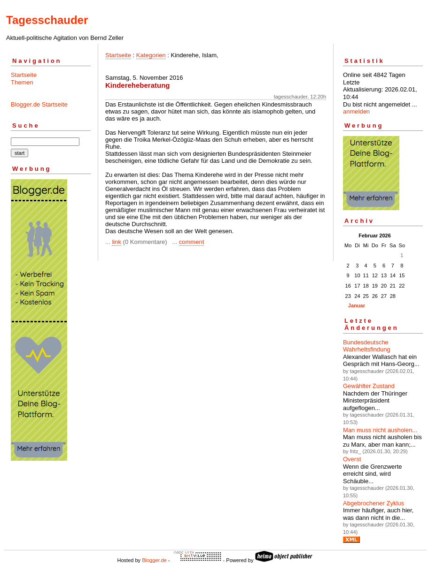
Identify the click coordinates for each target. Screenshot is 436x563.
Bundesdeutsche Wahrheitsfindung (366, 346)
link (116, 241)
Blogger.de (154, 560)
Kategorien (151, 55)
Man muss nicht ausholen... (380, 430)
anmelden (356, 111)
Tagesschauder (47, 20)
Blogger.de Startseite (39, 104)
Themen (22, 82)
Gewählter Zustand (369, 385)
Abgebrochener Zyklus (373, 503)
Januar (356, 305)
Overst (352, 459)
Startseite (24, 74)
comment (191, 241)
